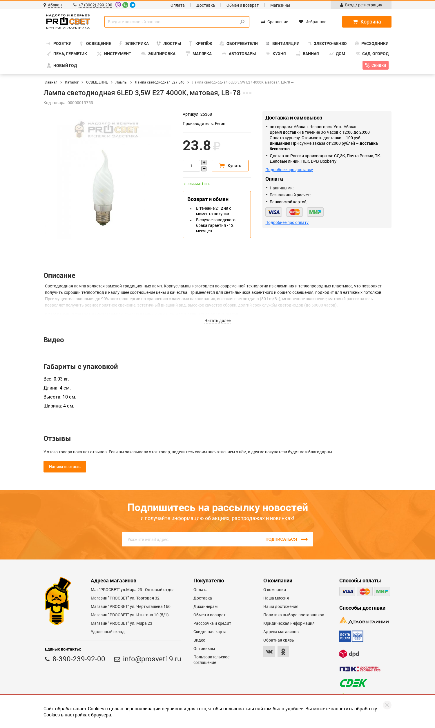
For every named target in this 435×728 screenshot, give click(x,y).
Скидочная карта (209, 631)
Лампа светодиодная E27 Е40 (159, 82)
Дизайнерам (205, 606)
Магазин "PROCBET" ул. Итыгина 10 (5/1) (130, 614)
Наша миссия (276, 598)
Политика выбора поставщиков (293, 614)
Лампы (121, 82)
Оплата (178, 5)
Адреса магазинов (281, 631)
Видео (199, 640)
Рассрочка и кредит (212, 623)
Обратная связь (278, 640)
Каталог (72, 82)
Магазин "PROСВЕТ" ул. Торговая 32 (125, 598)
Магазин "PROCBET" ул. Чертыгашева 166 (131, 606)
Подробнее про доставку (289, 169)
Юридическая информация (289, 623)
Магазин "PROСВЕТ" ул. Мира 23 (121, 623)
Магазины (280, 5)
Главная (50, 82)
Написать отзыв (65, 466)
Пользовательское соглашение (211, 659)
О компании (274, 589)
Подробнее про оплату (287, 222)
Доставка (205, 5)
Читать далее (217, 320)
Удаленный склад (108, 631)
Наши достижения (280, 606)
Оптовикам (204, 648)
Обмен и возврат (242, 5)
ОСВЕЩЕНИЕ (97, 82)
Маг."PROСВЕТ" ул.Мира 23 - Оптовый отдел (133, 589)
